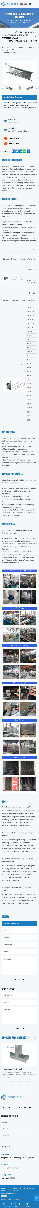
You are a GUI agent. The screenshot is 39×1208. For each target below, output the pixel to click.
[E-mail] (4, 1205)
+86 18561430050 (8, 1178)
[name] (19, 1122)
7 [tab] (20, 1082)
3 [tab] (11, 1082)
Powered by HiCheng (8, 1193)
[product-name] (19, 923)
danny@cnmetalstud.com (11, 1168)
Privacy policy (6, 1199)
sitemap (17, 1199)
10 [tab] (28, 1082)
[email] (19, 1128)
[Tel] (11, 1205)
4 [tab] (13, 1082)
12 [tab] (32, 1082)
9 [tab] (25, 1082)
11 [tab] (30, 1082)
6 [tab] (18, 1082)
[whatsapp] (19, 1205)
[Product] (27, 1205)
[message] (19, 1137)
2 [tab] (9, 1082)
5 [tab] (16, 1082)
